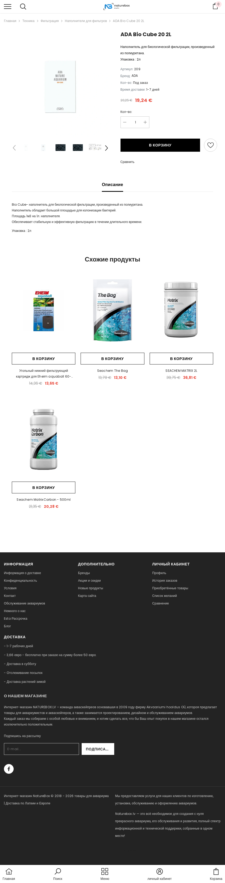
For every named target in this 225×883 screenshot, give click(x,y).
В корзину (160, 145)
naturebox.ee (126, 850)
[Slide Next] (106, 149)
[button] (57, 875)
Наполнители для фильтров (86, 21)
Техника (28, 21)
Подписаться (100, 749)
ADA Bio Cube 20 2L (128, 21)
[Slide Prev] (14, 149)
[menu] (7, 6)
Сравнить (127, 162)
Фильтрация (50, 21)
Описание (112, 185)
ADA (135, 75)
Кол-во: (126, 112)
